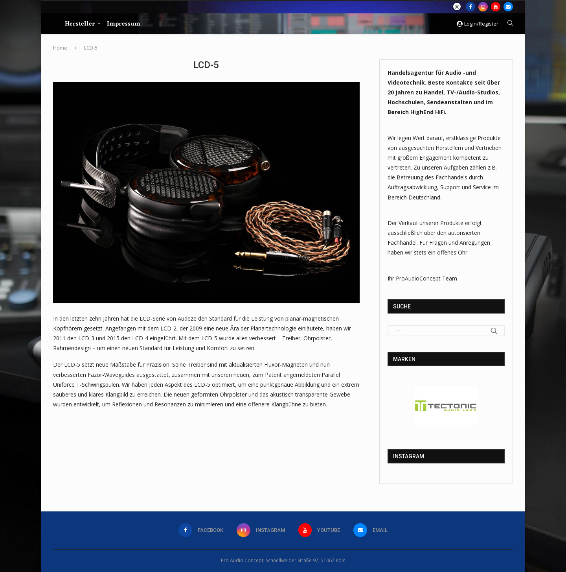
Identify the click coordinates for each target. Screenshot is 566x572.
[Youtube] (495, 6)
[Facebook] (470, 6)
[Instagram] (483, 6)
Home (60, 47)
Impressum (123, 23)
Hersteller (80, 23)
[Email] (508, 6)
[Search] (510, 24)
